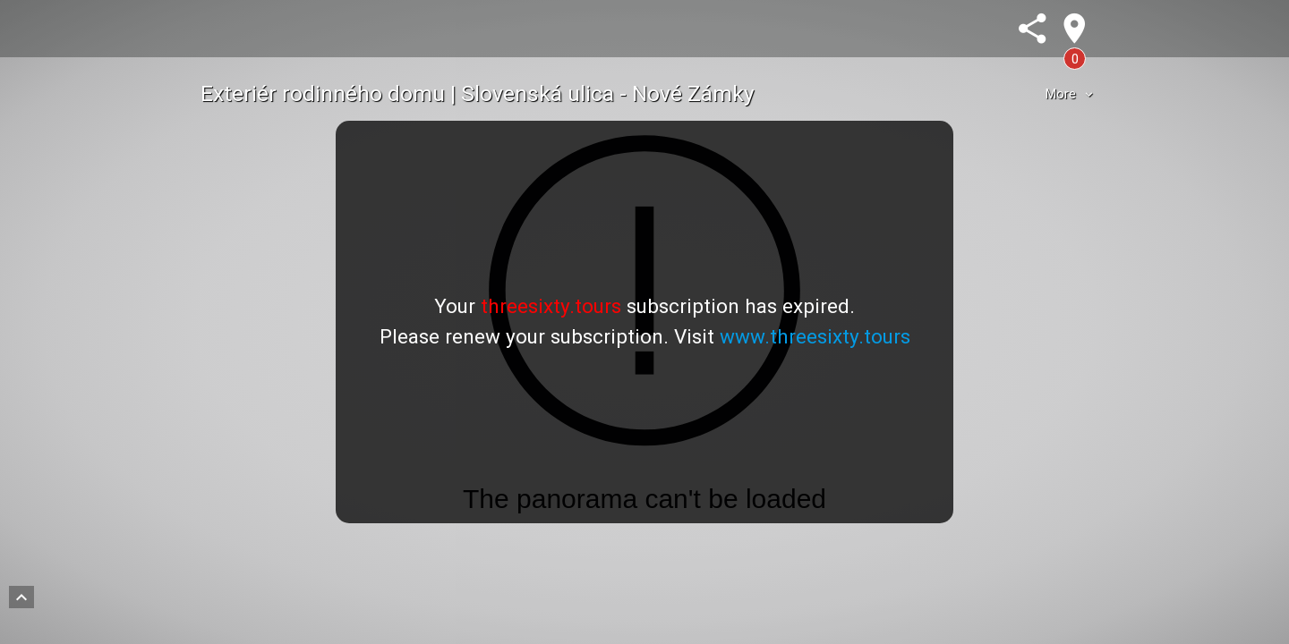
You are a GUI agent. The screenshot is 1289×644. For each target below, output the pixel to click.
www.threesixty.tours (815, 336)
